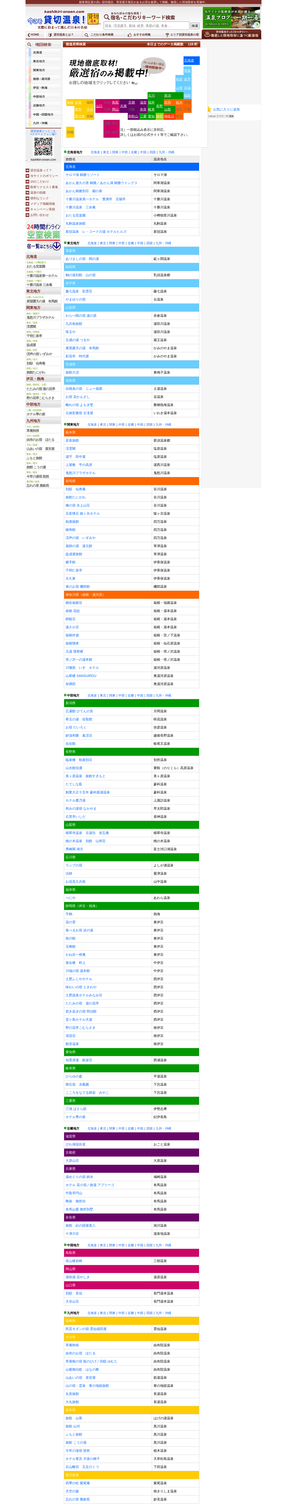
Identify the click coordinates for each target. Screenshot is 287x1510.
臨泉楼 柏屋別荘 (79, 760)
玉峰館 (71, 946)
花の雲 (71, 922)
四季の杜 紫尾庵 (78, 1483)
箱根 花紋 (73, 611)
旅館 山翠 (74, 1418)
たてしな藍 (74, 784)
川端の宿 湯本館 (78, 971)
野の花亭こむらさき (81, 1028)
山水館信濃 (74, 768)
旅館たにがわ (76, 497)
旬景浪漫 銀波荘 (79, 1060)
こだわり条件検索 (102, 34)
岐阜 (151, 109)
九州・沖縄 (166, 152)
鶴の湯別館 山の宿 (81, 275)
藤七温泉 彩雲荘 (79, 291)
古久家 (71, 578)
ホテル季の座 (76, 1117)
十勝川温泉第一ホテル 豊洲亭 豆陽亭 (96, 199)
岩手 (187, 79)
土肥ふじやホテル (79, 979)
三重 (143, 116)
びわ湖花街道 (76, 1144)
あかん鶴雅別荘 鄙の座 (84, 191)
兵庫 (123, 106)
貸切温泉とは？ (64, 34)
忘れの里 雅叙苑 (78, 1499)
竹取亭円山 (74, 1193)
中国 (143, 152)
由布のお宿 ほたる (81, 1353)
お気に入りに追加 (226, 109)
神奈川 (169, 116)
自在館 (71, 743)
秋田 (179, 79)
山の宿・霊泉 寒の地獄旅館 (87, 1386)
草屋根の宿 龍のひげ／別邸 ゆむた (92, 1361)
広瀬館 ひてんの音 (79, 711)
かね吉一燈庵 (76, 954)
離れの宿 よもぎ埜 (79, 405)
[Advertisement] (231, 70)
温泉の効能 (38, 192)
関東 (115, 152)
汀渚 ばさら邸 (76, 1109)
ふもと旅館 (74, 1434)
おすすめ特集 (142, 34)
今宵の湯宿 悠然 (78, 1450)
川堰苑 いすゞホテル (82, 668)
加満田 (71, 684)
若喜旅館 (72, 440)
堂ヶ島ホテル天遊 (79, 1019)
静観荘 (71, 619)
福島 (187, 95)
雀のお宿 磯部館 (78, 586)
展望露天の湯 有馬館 (82, 348)
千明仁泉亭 (74, 570)
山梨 (167, 109)
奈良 (143, 109)
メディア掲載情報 (42, 204)
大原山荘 (72, 1160)
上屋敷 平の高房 (79, 465)
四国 (152, 152)
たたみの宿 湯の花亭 (82, 1003)
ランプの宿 (74, 865)
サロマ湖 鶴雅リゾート (83, 175)
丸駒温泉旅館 (76, 223)
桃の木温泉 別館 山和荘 (86, 841)
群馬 (167, 102)
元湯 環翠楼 (74, 651)
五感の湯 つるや (78, 340)
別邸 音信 (74, 1293)
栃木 (179, 102)
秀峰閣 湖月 (74, 849)
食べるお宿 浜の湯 (79, 930)
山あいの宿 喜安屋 (81, 1377)
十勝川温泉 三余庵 (81, 207)
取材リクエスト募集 (44, 187)
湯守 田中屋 (76, 457)
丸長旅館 (72, 1394)
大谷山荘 (72, 1301)
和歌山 (133, 116)
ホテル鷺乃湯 (76, 800)
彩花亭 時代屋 (77, 356)
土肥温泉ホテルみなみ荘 (84, 995)
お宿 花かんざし (78, 397)
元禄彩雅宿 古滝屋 (79, 413)
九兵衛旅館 (74, 324)
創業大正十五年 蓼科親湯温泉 (88, 792)
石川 (151, 95)
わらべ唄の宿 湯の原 (81, 315)
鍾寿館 (71, 530)
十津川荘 (72, 1233)
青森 (187, 71)
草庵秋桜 (72, 1345)
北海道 (189, 60)
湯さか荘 (72, 627)
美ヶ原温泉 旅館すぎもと (86, 776)
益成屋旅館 (74, 554)
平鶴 (69, 914)
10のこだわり (39, 181)
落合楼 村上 (76, 963)
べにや (71, 898)
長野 (159, 106)
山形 (179, 88)
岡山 (115, 109)
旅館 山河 (73, 1426)
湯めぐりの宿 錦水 (79, 1177)
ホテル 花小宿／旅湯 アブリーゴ (90, 1185)
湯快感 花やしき (78, 1277)
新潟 (167, 95)
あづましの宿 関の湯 (82, 259)
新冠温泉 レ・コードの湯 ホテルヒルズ (96, 231)
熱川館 (71, 938)
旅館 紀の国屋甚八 (81, 1225)
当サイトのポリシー (44, 176)
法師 (69, 873)
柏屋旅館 (72, 521)
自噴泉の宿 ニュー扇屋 (84, 389)
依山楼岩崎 (74, 1261)
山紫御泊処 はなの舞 (82, 1369)
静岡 (159, 116)
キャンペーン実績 (42, 209)
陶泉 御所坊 (76, 1201)
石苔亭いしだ (76, 816)
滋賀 (143, 102)
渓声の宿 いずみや (81, 538)
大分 (90, 109)
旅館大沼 (72, 372)
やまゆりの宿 (76, 299)
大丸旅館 (72, 1402)
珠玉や (71, 332)
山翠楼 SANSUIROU (81, 676)
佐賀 (78, 102)
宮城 (187, 88)
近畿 (134, 152)
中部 (125, 152)
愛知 (151, 116)
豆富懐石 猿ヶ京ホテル (83, 513)
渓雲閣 (71, 448)
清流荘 (71, 1036)
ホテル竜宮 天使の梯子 (83, 1459)
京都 (131, 102)
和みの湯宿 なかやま (81, 808)
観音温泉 (72, 1044)
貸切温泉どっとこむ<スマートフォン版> (43, 132)
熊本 (78, 109)
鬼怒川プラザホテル (81, 473)
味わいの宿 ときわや (81, 987)
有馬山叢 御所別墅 (79, 1209)
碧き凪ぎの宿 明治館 (81, 1011)
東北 (106, 152)
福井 (151, 102)
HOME (35, 34)
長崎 (70, 102)
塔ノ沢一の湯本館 (79, 659)
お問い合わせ (39, 215)
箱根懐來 (72, 643)
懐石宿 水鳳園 (77, 1084)
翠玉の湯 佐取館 (79, 719)
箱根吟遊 (72, 635)
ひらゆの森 (74, 1076)
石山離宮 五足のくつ (82, 1467)
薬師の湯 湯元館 (79, 546)
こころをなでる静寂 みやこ (87, 1092)
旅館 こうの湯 (76, 1442)
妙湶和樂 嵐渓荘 (79, 735)
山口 (99, 106)
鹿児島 (80, 116)
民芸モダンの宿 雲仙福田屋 (86, 1329)
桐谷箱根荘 (74, 603)
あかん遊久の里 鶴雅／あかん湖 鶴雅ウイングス (102, 183)
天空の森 (72, 1491)
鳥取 (115, 102)
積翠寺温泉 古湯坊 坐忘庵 (87, 833)
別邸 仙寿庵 (76, 489)
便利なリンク (39, 198)
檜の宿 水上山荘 (78, 505)
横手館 (71, 562)
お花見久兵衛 (76, 881)
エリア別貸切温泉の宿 (184, 34)
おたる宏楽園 (76, 215)
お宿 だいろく (76, 727)
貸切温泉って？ (41, 170)
